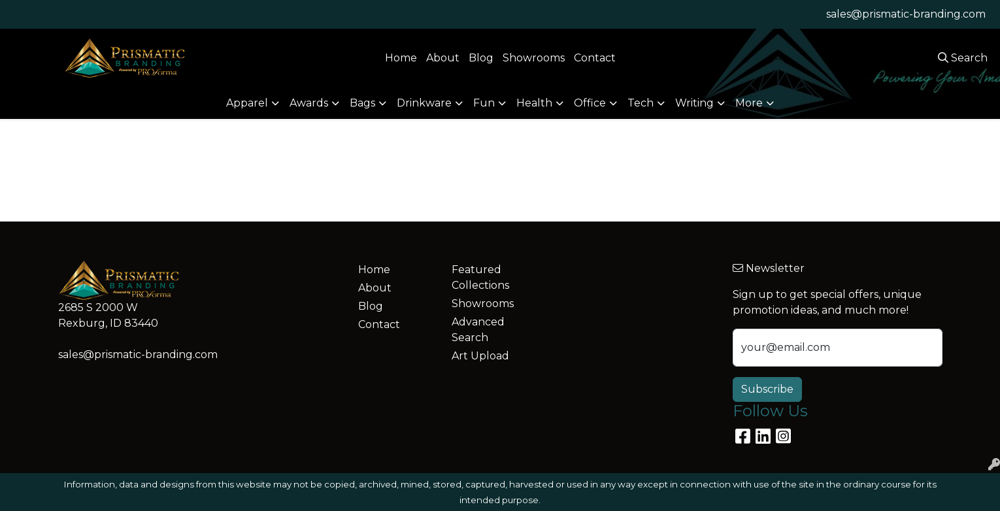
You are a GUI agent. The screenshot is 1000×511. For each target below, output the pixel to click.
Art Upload (480, 356)
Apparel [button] (247, 103)
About (442, 58)
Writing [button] (694, 103)
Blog (481, 58)
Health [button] (534, 103)
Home (401, 58)
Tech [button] (640, 103)
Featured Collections (480, 277)
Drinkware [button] (424, 103)
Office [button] (590, 103)
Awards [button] (309, 103)
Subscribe (767, 389)
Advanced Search (478, 330)
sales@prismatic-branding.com (906, 14)
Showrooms (534, 58)
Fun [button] (484, 103)
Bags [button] (362, 103)
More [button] (749, 103)
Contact (595, 58)
